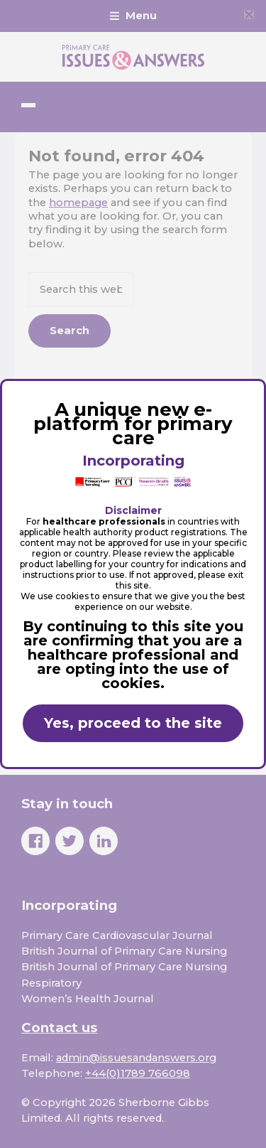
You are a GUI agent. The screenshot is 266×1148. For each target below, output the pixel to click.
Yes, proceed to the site (133, 722)
